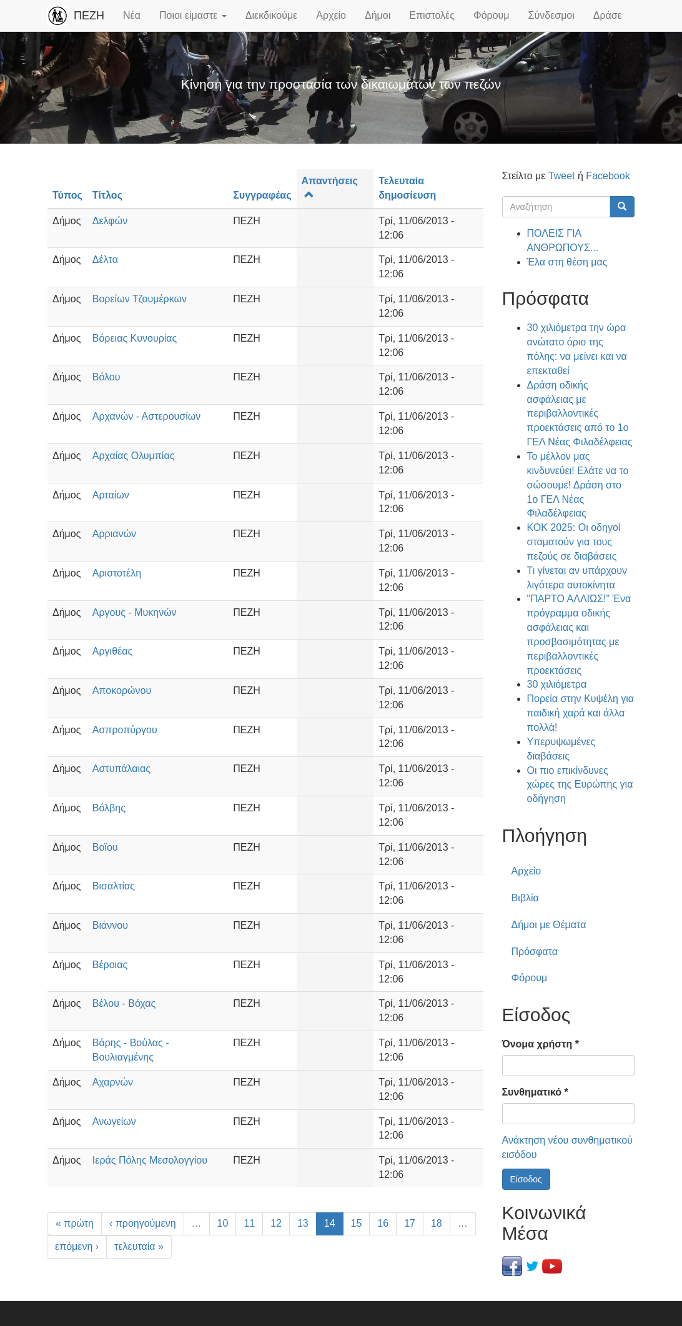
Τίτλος (107, 195)
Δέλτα (105, 259)
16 (382, 1223)
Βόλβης (109, 808)
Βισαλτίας (113, 886)
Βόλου (106, 377)
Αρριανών (114, 533)
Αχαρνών (112, 1082)
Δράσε (607, 15)
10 (223, 1223)
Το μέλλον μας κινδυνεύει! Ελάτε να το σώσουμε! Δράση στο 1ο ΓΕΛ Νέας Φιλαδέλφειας (578, 484)
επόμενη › (77, 1246)
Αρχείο (331, 15)
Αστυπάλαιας (121, 768)
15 (356, 1223)
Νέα (132, 15)
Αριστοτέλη (116, 573)
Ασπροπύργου (124, 730)
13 (303, 1223)
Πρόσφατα (535, 951)
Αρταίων (110, 495)
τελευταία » (139, 1246)
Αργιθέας (112, 651)
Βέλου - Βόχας (124, 1003)
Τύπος (67, 195)
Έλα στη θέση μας (567, 262)
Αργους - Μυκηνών (134, 612)
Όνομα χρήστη (540, 1044)
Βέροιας (109, 964)
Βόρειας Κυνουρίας (134, 338)
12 (276, 1223)
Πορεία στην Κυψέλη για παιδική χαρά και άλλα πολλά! (581, 713)
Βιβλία (525, 898)
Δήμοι (377, 15)
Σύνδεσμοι (551, 15)
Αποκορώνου (121, 690)
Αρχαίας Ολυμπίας (133, 455)
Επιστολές (432, 15)
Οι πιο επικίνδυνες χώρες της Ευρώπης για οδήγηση (580, 784)
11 (249, 1223)
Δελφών (109, 220)
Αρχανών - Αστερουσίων (146, 416)
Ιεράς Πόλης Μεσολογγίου (149, 1160)
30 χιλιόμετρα (557, 684)
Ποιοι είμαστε (193, 15)
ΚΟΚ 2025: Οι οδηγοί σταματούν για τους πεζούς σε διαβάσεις (574, 542)
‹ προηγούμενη (142, 1223)
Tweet (561, 176)
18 (436, 1223)
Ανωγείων (114, 1121)
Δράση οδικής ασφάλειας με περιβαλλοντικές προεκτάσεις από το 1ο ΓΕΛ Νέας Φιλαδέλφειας (580, 413)
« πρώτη (75, 1223)
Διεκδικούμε (271, 15)
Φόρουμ (491, 15)
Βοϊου (105, 847)
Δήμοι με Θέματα (549, 924)
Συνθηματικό (535, 1092)
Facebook (608, 176)
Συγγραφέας (262, 195)
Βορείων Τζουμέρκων (139, 299)
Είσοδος (526, 1179)
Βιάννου (110, 925)
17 (409, 1223)
